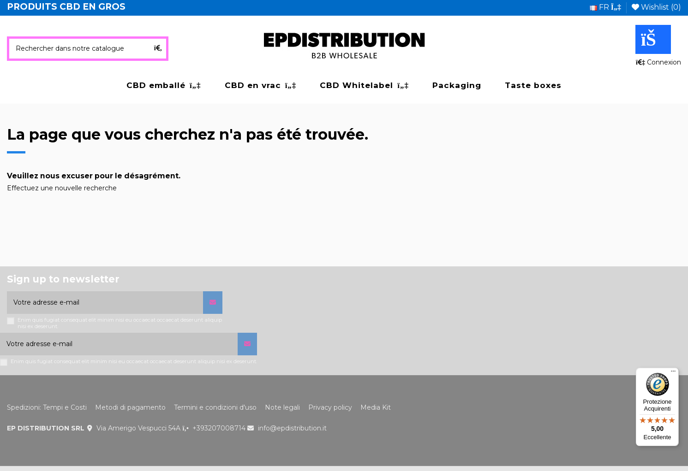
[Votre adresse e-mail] (105, 302)
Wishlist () (656, 7)
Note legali (282, 407)
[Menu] (673, 373)
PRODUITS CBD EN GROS (66, 6)
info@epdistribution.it (292, 428)
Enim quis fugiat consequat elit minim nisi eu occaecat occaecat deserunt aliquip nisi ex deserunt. (120, 323)
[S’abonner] (212, 302)
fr (605, 7)
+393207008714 (218, 428)
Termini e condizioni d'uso (215, 407)
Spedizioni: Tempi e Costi (47, 407)
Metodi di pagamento (130, 407)
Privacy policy (330, 407)
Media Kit (375, 407)
